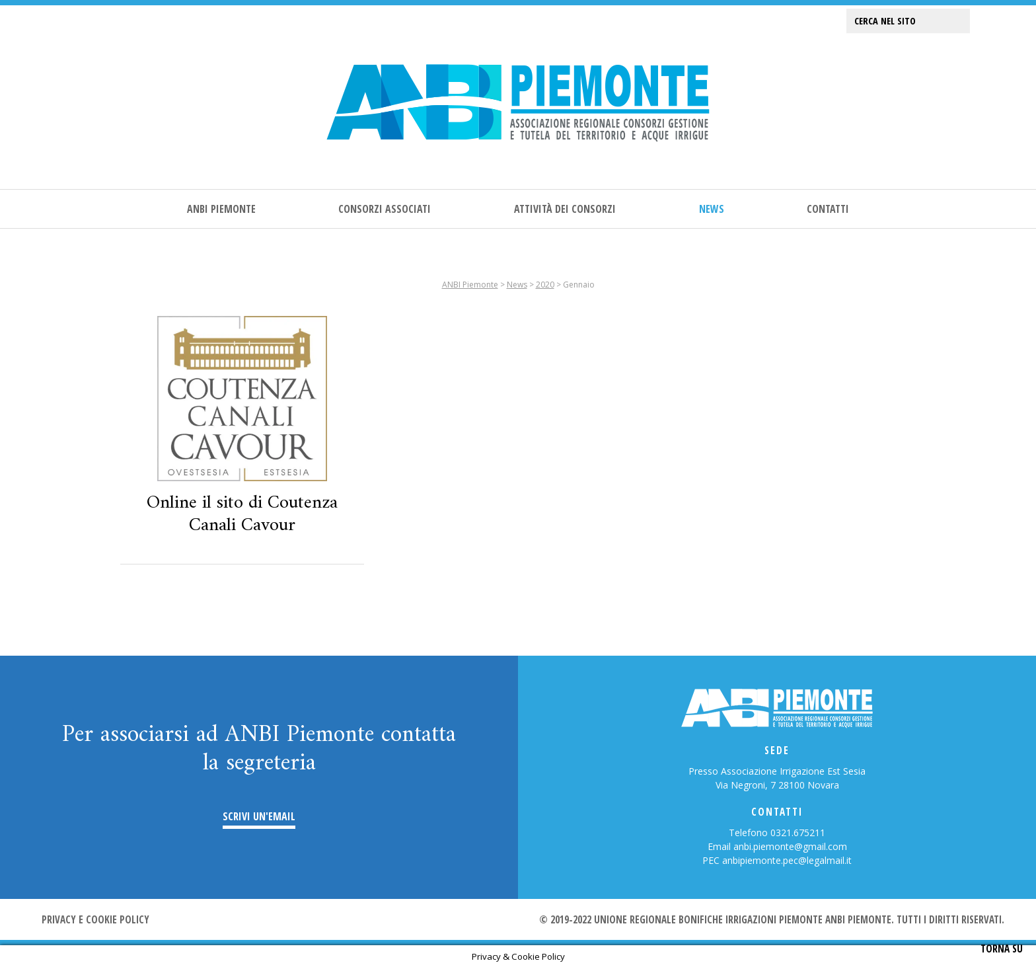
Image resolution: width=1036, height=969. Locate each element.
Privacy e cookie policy (95, 919)
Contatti (828, 209)
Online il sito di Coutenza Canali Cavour (242, 514)
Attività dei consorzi (565, 209)
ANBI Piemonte (221, 209)
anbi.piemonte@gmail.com (790, 846)
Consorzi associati (384, 209)
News (711, 209)
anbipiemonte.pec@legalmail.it (787, 860)
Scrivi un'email (259, 817)
